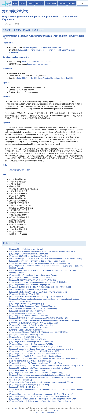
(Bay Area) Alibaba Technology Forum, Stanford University (32, 306)
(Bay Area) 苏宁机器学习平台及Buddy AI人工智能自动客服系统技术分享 (38, 318)
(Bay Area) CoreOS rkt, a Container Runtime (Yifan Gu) (31, 370)
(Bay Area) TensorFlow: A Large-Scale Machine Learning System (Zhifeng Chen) (42, 349)
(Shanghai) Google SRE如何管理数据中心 (26, 330)
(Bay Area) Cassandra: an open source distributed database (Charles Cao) (39, 375)
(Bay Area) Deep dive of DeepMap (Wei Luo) (27, 313)
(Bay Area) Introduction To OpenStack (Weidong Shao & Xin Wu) (35, 363)
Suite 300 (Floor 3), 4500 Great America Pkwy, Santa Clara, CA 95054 (45, 78)
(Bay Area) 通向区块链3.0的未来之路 (24, 294)
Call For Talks (51, 3)
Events (22, 3)
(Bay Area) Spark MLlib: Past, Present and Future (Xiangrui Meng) (36, 373)
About (15, 3)
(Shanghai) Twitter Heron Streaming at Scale (27, 335)
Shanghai (62, 3)
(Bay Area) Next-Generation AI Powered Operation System (33, 275)
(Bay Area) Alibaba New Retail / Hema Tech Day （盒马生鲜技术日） (37, 297)
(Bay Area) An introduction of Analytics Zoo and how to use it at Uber (37, 261)
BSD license (54, 410)
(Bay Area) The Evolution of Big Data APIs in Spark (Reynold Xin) (35, 347)
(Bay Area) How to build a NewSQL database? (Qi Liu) (31, 344)
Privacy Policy (51, 412)
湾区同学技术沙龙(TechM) (19, 170)
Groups (30, 3)
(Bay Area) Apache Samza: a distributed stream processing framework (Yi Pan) (41, 382)
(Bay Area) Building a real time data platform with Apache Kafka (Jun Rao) (39, 397)
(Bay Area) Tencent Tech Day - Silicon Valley (27, 311)
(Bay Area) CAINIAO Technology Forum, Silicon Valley (31, 342)
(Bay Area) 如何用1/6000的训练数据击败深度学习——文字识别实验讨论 (38, 332)
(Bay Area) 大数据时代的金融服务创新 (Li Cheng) (29, 385)
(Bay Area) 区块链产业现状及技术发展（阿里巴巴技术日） (33, 280)
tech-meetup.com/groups (37, 64)
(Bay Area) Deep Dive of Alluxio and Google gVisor (29, 285)
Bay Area (72, 3)
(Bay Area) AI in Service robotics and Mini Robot (28, 327)
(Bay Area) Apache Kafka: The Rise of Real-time (28, 316)
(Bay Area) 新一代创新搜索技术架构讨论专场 (27, 339)
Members (39, 3)
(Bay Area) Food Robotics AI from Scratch (26, 249)
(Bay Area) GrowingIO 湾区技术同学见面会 (26, 304)
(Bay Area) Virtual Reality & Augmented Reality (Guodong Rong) (35, 356)
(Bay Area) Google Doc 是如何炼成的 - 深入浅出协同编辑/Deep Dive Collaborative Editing (45, 258)
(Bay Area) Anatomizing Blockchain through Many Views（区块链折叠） (38, 282)
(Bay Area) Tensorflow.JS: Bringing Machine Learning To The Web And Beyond (41, 263)
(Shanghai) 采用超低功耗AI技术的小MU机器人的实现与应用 (33, 323)
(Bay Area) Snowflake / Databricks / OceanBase (28, 254)
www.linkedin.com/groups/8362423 (36, 62)
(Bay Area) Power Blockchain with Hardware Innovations (32, 278)
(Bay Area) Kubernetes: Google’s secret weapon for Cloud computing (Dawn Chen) (43, 399)
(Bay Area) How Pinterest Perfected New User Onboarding (33, 308)
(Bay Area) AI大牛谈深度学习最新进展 (24, 337)
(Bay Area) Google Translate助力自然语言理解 (28, 289)
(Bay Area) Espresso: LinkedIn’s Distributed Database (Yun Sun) (35, 354)
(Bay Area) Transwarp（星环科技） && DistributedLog (31, 325)
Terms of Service (38, 412)
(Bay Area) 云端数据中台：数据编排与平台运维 (28, 256)
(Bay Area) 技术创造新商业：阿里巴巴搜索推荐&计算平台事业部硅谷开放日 (40, 287)
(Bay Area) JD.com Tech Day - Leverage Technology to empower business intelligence (44, 320)
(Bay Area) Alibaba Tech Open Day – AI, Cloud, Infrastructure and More (38, 292)
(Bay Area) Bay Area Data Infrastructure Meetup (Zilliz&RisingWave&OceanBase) (42, 251)
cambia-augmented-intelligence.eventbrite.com (42, 47)
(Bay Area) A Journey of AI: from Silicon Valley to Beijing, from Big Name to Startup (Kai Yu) (46, 366)
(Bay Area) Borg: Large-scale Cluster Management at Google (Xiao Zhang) (39, 368)
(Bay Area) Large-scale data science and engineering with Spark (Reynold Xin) (41, 394)
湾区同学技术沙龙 (15, 11)
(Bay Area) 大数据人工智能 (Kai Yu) (23, 387)
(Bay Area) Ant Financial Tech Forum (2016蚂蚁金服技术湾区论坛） (36, 351)
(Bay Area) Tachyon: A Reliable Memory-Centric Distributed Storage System (40, 401)
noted (16, 408)
